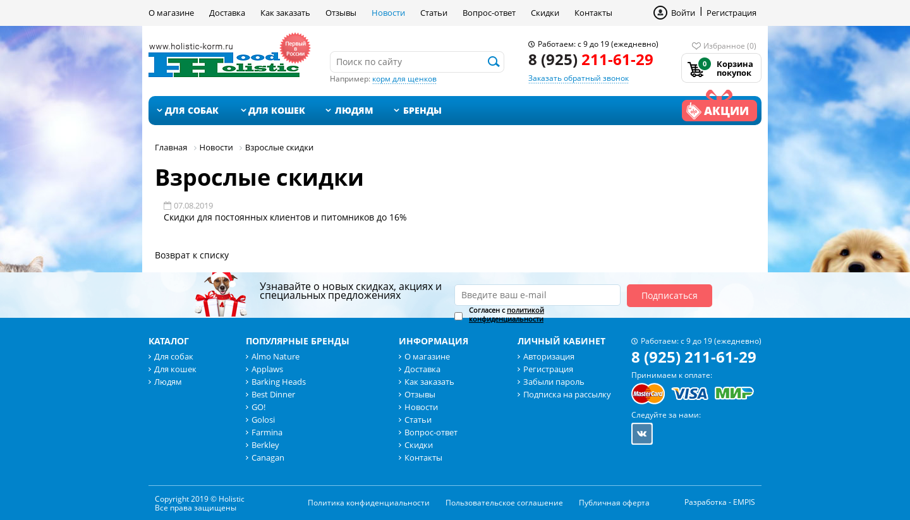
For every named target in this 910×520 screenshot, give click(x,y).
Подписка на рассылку (567, 394)
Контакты (593, 12)
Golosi (263, 419)
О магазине (171, 12)
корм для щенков (404, 78)
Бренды (422, 110)
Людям (354, 110)
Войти (683, 12)
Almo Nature (276, 356)
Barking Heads (279, 381)
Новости (388, 12)
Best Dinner (273, 394)
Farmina (267, 432)
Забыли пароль (554, 381)
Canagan (268, 457)
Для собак (192, 110)
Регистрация (731, 12)
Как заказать (285, 12)
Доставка (227, 12)
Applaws (267, 369)
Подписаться (669, 295)
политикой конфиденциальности (506, 314)
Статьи (433, 12)
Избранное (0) (729, 45)
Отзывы (340, 12)
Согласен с (506, 314)
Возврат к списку (192, 255)
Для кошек (276, 110)
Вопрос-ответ (489, 12)
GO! (258, 407)
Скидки (545, 12)
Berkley (265, 444)
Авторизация (548, 356)
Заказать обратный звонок (578, 78)
